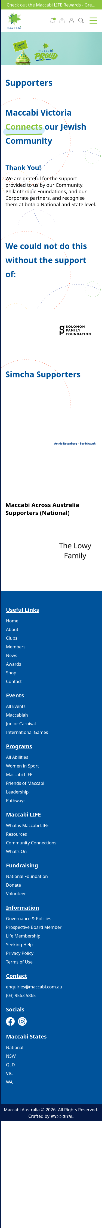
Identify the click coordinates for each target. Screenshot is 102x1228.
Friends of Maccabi (25, 783)
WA (9, 1082)
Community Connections (31, 843)
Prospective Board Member (33, 927)
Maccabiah (17, 715)
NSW (11, 1056)
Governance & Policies (28, 919)
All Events (16, 706)
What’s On (16, 851)
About (12, 629)
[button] (93, 20)
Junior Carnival (21, 724)
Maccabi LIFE (19, 775)
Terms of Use (19, 962)
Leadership (17, 792)
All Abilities (17, 757)
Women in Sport (22, 766)
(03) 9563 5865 (21, 995)
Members (16, 647)
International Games (27, 732)
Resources (16, 834)
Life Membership (23, 936)
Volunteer (16, 894)
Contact (14, 681)
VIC (9, 1073)
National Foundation (27, 876)
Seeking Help (19, 945)
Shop (11, 673)
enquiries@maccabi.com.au (34, 987)
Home (12, 621)
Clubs (11, 638)
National (14, 1047)
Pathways (16, 801)
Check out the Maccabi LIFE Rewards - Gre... (51, 5)
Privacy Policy (19, 953)
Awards (13, 664)
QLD (10, 1065)
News (11, 655)
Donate (13, 885)
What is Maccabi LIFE (27, 825)
